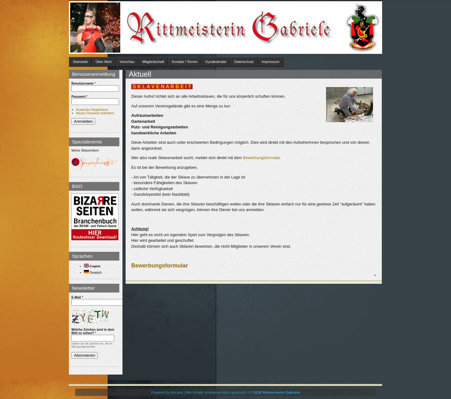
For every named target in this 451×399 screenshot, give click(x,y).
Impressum (270, 62)
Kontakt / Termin (185, 62)
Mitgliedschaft (153, 62)
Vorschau (127, 62)
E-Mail (77, 297)
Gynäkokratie (215, 62)
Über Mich (104, 62)
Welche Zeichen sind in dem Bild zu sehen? (92, 331)
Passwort (79, 96)
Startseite (80, 62)
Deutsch (92, 272)
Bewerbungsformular (261, 157)
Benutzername (83, 83)
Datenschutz (244, 62)
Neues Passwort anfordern (95, 113)
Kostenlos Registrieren (92, 109)
